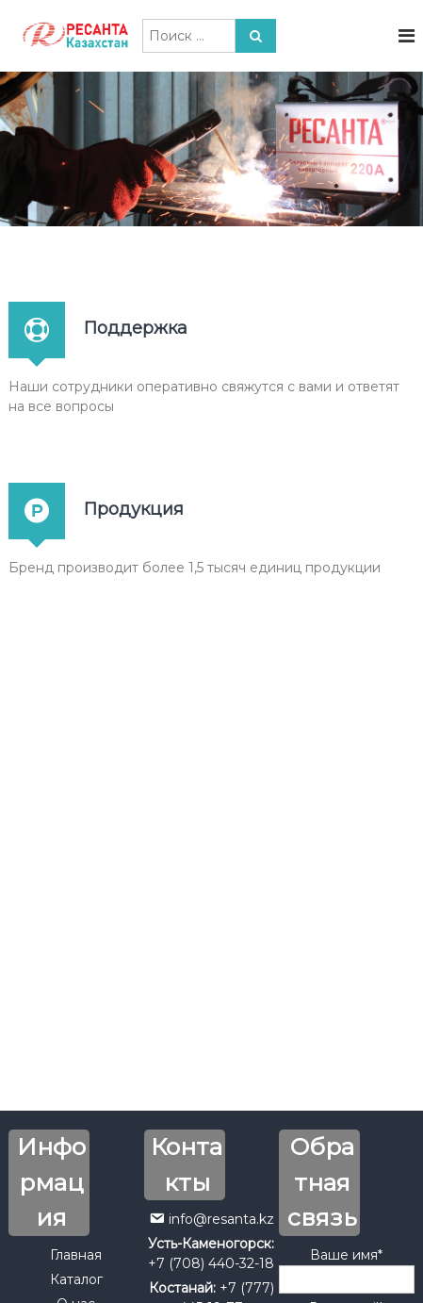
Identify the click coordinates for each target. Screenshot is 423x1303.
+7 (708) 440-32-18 (211, 1263)
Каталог (76, 1279)
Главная (76, 1254)
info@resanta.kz (221, 1219)
